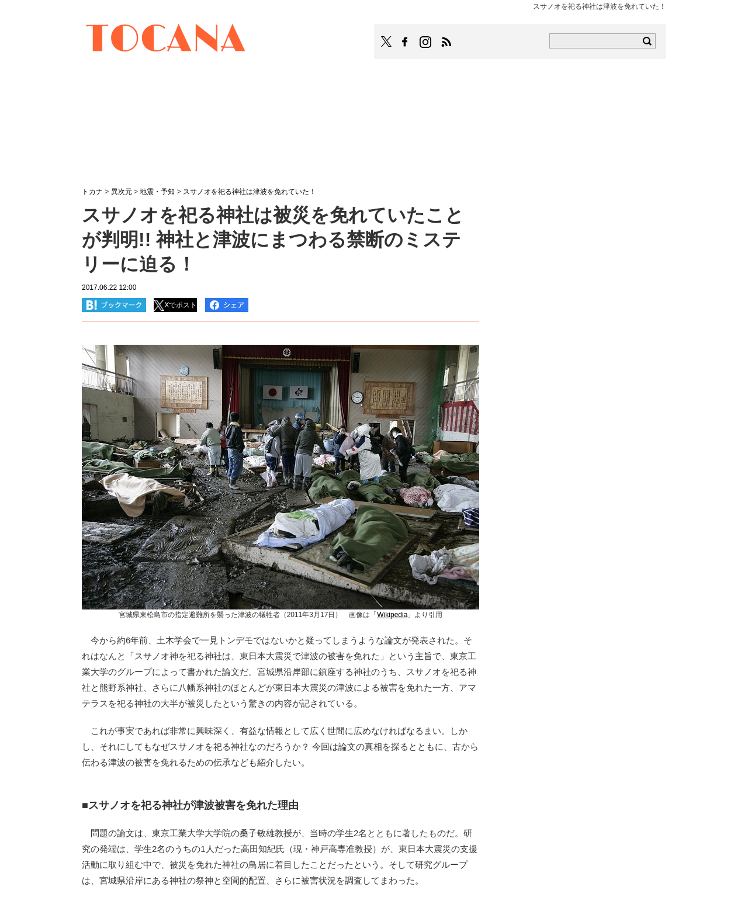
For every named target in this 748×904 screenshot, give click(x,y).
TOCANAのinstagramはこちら (426, 42)
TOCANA (166, 39)
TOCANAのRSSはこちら (446, 42)
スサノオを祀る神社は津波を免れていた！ (249, 192)
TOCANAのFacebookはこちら (405, 42)
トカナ (92, 192)
